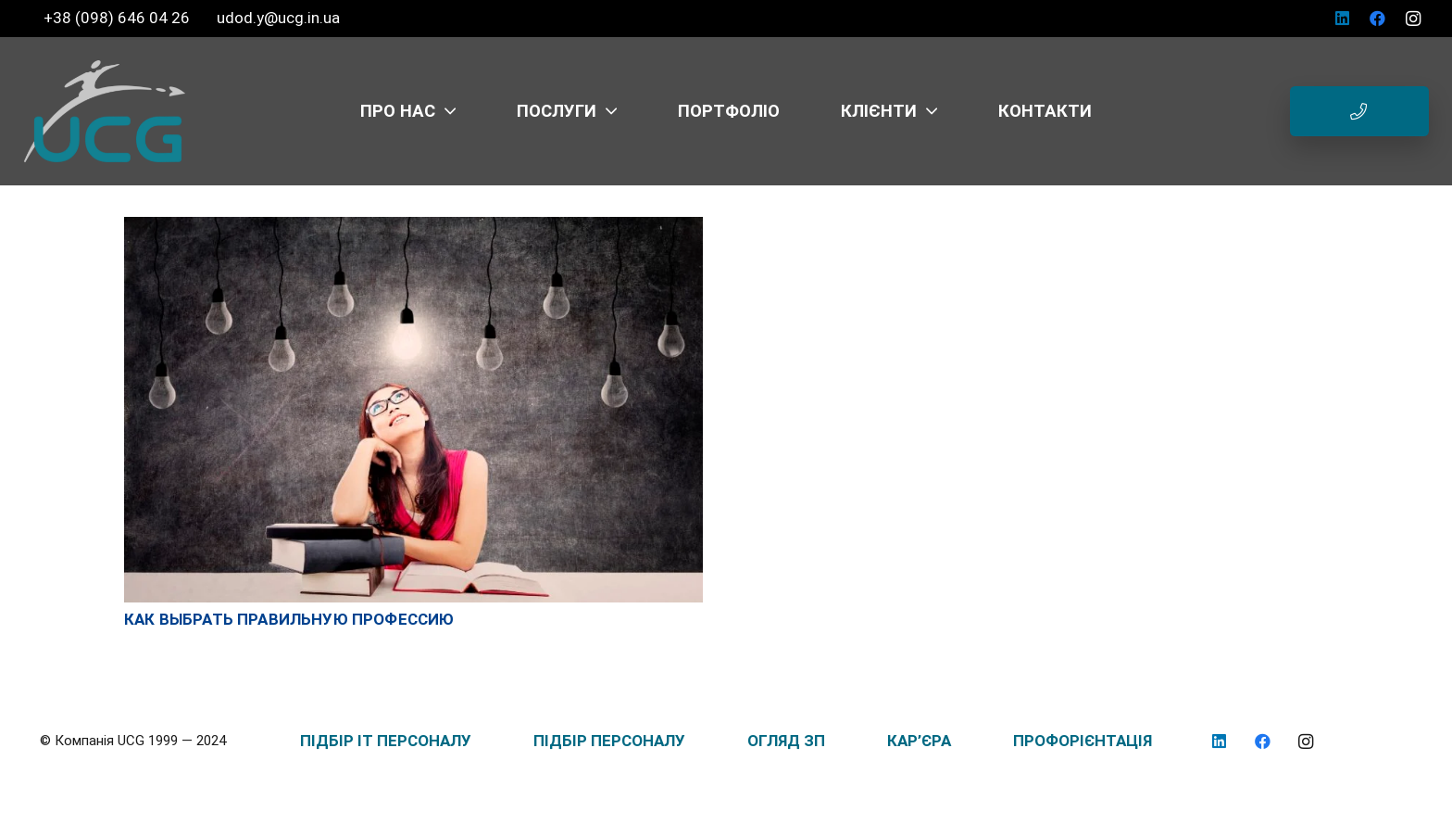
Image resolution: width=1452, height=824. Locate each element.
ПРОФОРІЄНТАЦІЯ (1082, 740)
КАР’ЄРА (919, 740)
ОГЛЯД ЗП (786, 740)
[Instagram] (1413, 18)
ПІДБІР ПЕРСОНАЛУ (609, 740)
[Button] (1359, 111)
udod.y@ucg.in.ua (278, 17)
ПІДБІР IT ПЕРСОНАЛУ (385, 740)
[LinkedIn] (1342, 18)
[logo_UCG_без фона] (104, 111)
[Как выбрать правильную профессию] (413, 226)
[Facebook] (1378, 18)
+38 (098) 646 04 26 (118, 17)
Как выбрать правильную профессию (289, 619)
